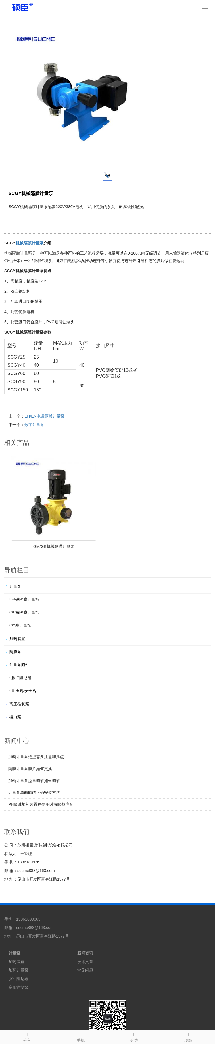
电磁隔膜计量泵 (25, 599)
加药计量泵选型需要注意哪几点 (36, 756)
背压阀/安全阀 (23, 690)
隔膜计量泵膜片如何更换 (30, 768)
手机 (80, 1036)
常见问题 (85, 970)
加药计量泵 (18, 970)
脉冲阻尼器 (21, 677)
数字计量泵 (34, 424)
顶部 (188, 1036)
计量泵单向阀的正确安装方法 (34, 792)
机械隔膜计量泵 (29, 243)
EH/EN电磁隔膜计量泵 (44, 416)
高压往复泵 (19, 704)
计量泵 (15, 586)
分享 (27, 1036)
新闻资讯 (85, 953)
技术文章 (85, 961)
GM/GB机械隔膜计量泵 (53, 546)
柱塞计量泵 (21, 625)
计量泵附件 (19, 665)
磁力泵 (15, 717)
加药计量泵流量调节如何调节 (34, 780)
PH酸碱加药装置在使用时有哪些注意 (40, 804)
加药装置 (17, 638)
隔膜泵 (15, 651)
